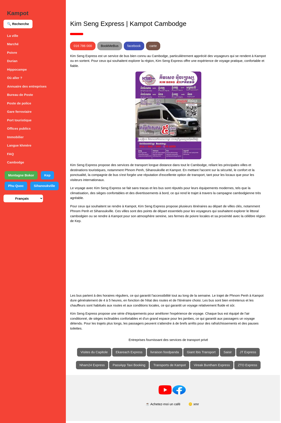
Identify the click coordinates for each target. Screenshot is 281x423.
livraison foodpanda (169, 354)
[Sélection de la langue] (23, 198)
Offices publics (19, 128)
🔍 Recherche (18, 24)
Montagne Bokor (21, 175)
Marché (13, 44)
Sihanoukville (44, 186)
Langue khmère (19, 145)
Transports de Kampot (175, 367)
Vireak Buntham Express (217, 367)
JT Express (253, 354)
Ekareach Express (134, 354)
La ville (12, 36)
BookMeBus (120, 46)
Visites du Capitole (99, 354)
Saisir (233, 354)
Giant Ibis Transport (206, 354)
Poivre (12, 52)
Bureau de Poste (20, 95)
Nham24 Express (97, 367)
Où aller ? (14, 78)
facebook (144, 46)
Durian (12, 61)
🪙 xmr (198, 406)
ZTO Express (252, 367)
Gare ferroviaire (19, 111)
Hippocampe (17, 69)
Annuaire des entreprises (27, 86)
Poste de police (19, 103)
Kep (47, 175)
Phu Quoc (16, 186)
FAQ (10, 154)
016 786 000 (93, 46)
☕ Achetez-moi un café (168, 406)
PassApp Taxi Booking (134, 367)
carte (163, 46)
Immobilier (15, 137)
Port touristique (19, 120)
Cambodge (15, 162)
